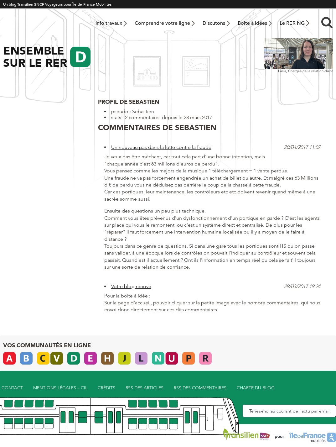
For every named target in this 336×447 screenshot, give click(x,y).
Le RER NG (292, 23)
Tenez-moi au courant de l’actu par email (289, 411)
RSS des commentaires (200, 388)
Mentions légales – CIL (60, 388)
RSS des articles (144, 388)
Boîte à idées (252, 23)
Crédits (106, 388)
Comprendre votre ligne (162, 23)
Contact (12, 388)
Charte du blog (256, 388)
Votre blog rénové (131, 286)
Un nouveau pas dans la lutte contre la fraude (161, 147)
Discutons (214, 23)
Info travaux (109, 23)
